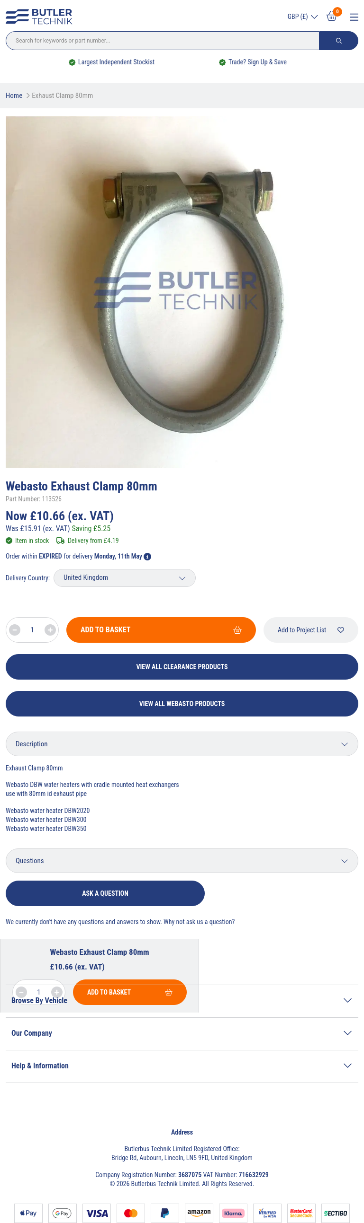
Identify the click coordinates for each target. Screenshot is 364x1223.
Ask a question (105, 893)
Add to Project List (311, 630)
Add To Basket (161, 629)
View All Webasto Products (182, 704)
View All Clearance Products (182, 667)
